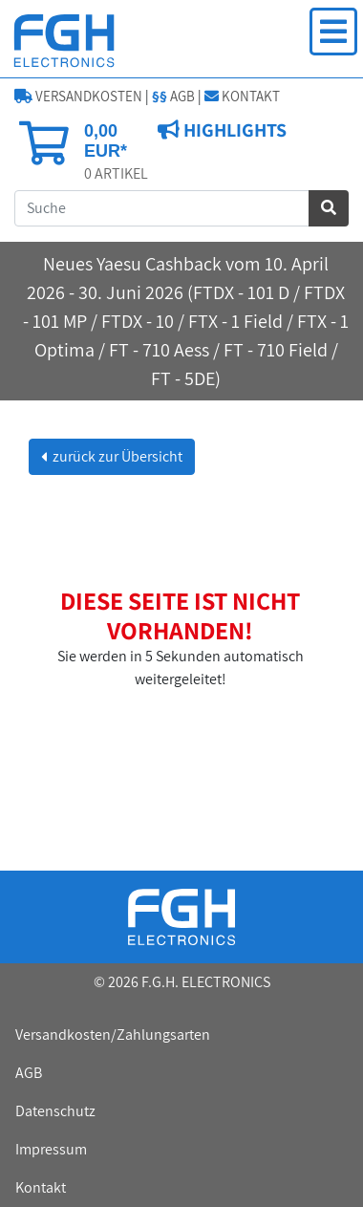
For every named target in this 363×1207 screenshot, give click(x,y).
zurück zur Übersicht (116, 456)
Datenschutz (55, 1111)
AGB (173, 96)
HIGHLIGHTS (233, 130)
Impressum (51, 1149)
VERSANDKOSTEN (78, 96)
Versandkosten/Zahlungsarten (112, 1034)
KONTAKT (242, 96)
